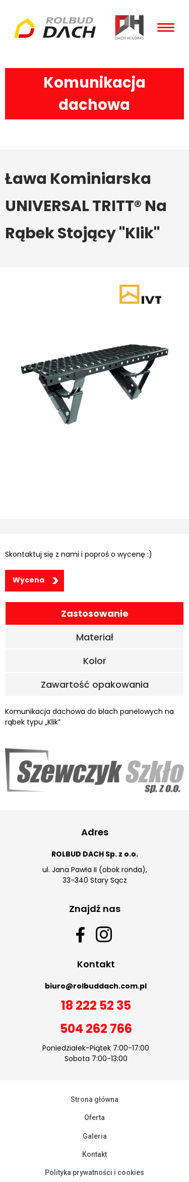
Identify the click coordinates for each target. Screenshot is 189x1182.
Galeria (95, 1136)
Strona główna (94, 1099)
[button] (34, 581)
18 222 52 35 (96, 1005)
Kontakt (94, 1154)
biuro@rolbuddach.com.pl (96, 986)
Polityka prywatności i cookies (94, 1172)
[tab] (94, 613)
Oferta (94, 1117)
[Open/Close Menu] (165, 27)
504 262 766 (96, 1028)
